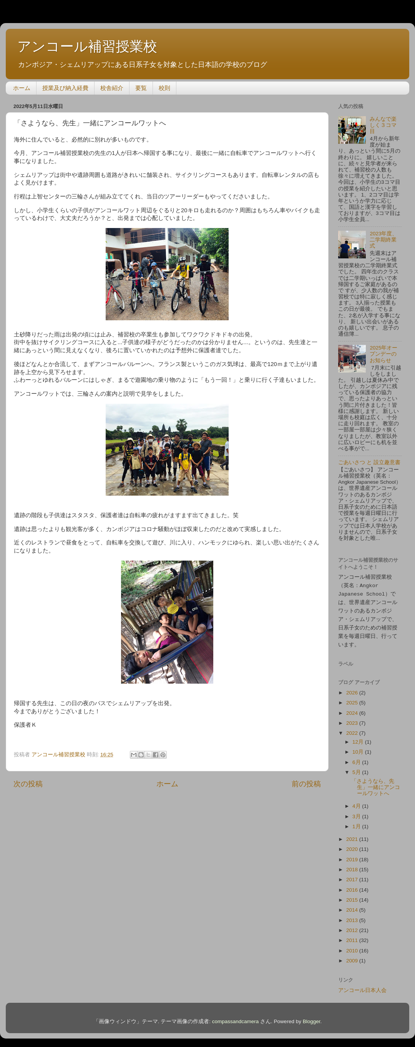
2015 (352, 896)
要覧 (141, 88)
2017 (352, 876)
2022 (352, 729)
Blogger (311, 1018)
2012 (352, 927)
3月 (357, 813)
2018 (352, 866)
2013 (352, 917)
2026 (352, 689)
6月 (357, 759)
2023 (352, 719)
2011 (352, 937)
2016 (352, 886)
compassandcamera (235, 1018)
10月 (358, 748)
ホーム (21, 88)
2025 (352, 699)
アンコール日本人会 (362, 987)
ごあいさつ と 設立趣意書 (369, 462)
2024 (352, 709)
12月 (358, 738)
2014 (352, 906)
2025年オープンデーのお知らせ (383, 354)
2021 (352, 836)
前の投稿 (306, 784)
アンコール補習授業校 (87, 46)
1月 (357, 823)
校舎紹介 (111, 88)
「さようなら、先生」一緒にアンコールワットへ (375, 784)
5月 (357, 769)
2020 (352, 846)
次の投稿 (28, 784)
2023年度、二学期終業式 (383, 240)
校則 (164, 88)
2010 (352, 947)
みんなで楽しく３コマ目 (383, 125)
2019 (352, 856)
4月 (357, 803)
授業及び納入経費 (65, 88)
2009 (352, 957)
